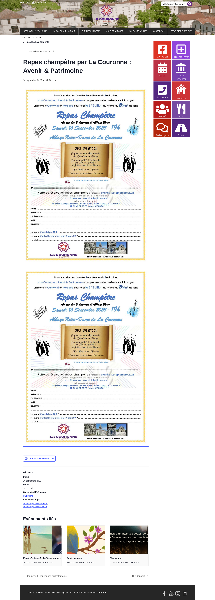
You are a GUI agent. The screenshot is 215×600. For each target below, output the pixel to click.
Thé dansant (139, 576)
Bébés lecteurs (74, 558)
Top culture (115, 558)
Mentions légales (60, 592)
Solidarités (162, 110)
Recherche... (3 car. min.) (173, 4)
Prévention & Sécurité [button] (181, 31)
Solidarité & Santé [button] (138, 31)
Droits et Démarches (181, 69)
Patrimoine (28, 496)
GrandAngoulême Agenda (35, 503)
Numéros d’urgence (181, 50)
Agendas (162, 69)
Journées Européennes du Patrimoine (46, 576)
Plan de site (39, 2)
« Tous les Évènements (36, 42)
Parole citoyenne (162, 129)
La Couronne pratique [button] (64, 31)
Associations (181, 91)
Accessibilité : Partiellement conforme (88, 592)
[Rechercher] (189, 3)
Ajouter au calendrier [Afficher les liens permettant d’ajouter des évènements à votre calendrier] (39, 458)
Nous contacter (162, 91)
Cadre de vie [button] (158, 31)
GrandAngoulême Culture (35, 506)
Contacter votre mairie (39, 592)
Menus (181, 110)
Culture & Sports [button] (114, 31)
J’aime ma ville (162, 50)
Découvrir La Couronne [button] (35, 31)
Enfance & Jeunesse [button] (91, 31)
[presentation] (42, 540)
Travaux (181, 129)
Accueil (25, 2)
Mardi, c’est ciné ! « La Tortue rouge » (42, 558)
